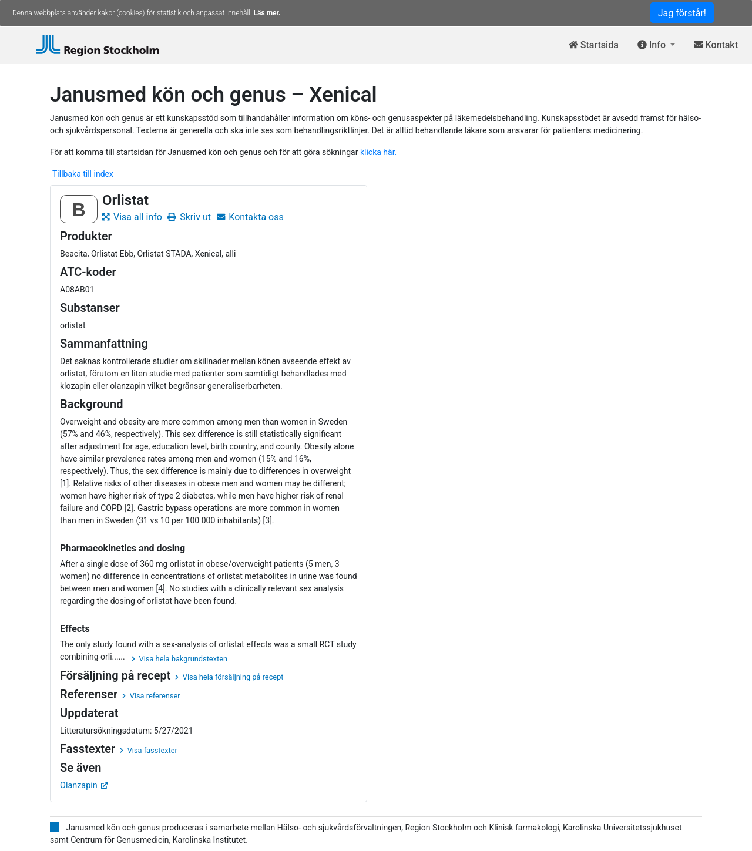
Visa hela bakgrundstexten (179, 658)
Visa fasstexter (148, 750)
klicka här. (378, 152)
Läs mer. (267, 13)
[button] (656, 45)
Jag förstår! (682, 13)
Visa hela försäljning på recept (229, 676)
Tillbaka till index (82, 174)
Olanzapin (84, 786)
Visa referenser (151, 695)
